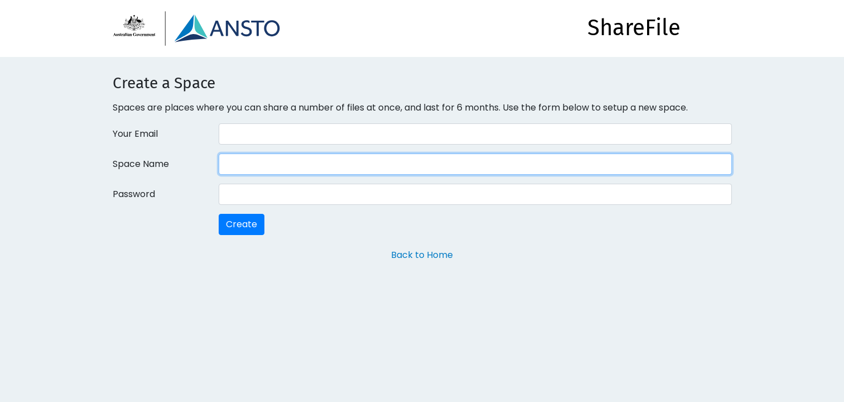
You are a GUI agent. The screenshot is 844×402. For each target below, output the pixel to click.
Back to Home (422, 254)
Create (241, 224)
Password (134, 194)
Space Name (141, 163)
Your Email (135, 133)
